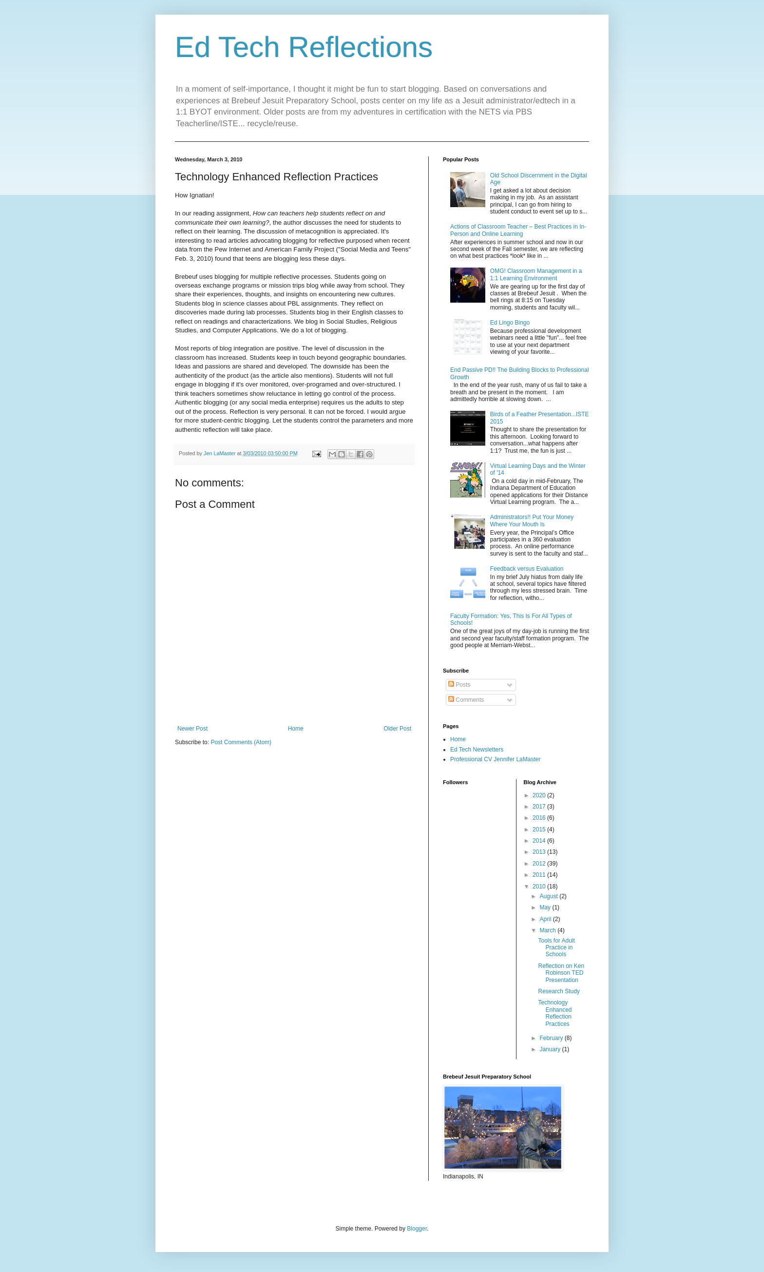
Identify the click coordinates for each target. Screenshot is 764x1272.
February (551, 1038)
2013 (540, 851)
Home (296, 728)
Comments (466, 699)
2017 (540, 806)
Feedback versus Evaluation (527, 568)
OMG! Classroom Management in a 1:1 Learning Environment (536, 274)
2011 (540, 874)
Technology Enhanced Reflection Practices (555, 1013)
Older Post (397, 728)
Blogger (417, 1228)
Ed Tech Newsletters (476, 749)
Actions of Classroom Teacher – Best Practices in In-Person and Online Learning (518, 230)
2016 (540, 817)
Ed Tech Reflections (304, 47)
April (546, 919)
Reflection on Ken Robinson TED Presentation (561, 973)
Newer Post (192, 728)
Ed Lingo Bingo (510, 322)
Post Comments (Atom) (240, 742)
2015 (540, 829)
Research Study (558, 991)
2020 (540, 795)
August (549, 896)
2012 (540, 863)
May (545, 907)
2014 (540, 840)
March (548, 930)
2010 (540, 886)
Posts (459, 684)
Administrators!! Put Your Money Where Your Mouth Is (531, 520)
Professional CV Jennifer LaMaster (495, 759)
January (550, 1049)
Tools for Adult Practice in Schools (556, 947)
